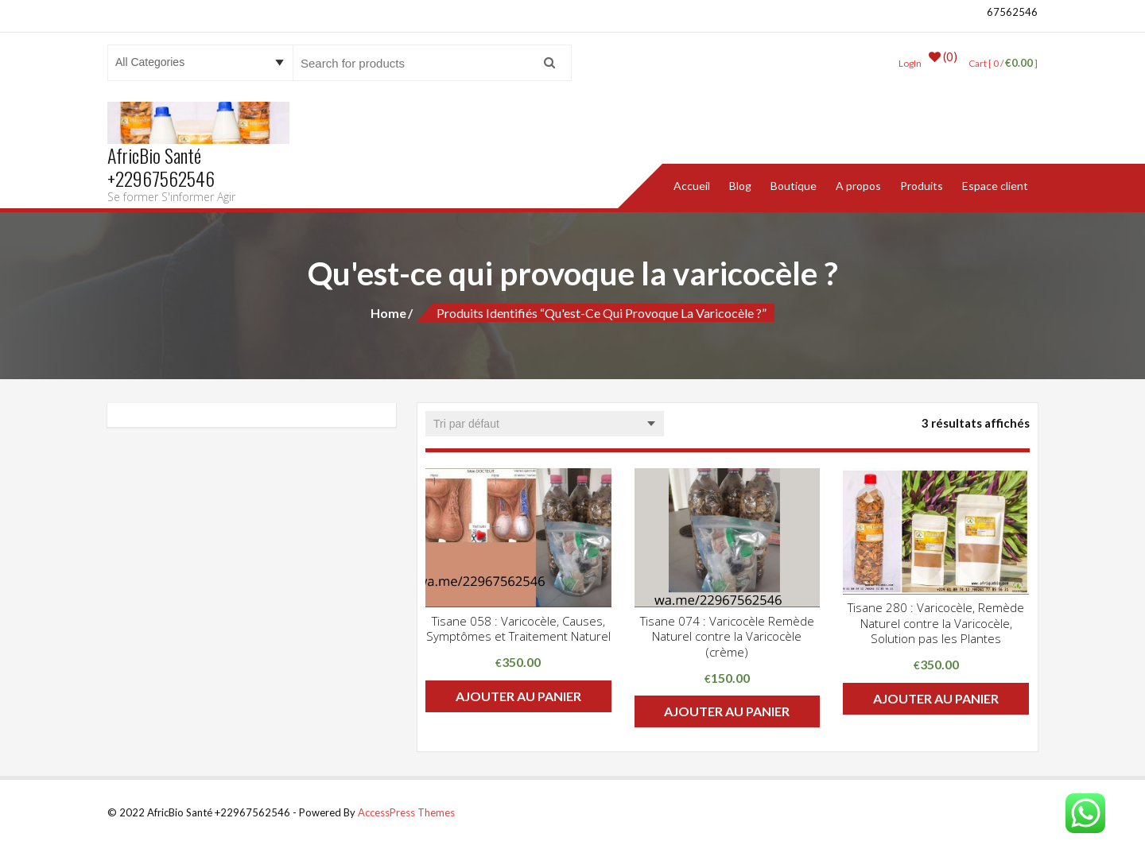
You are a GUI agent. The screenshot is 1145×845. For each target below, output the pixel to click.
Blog (740, 185)
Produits (921, 185)
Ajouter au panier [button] (518, 695)
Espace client (995, 185)
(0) (938, 62)
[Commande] (544, 423)
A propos (858, 185)
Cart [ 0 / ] (999, 62)
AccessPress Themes (406, 811)
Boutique (793, 185)
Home (388, 312)
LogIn (903, 62)
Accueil (691, 185)
